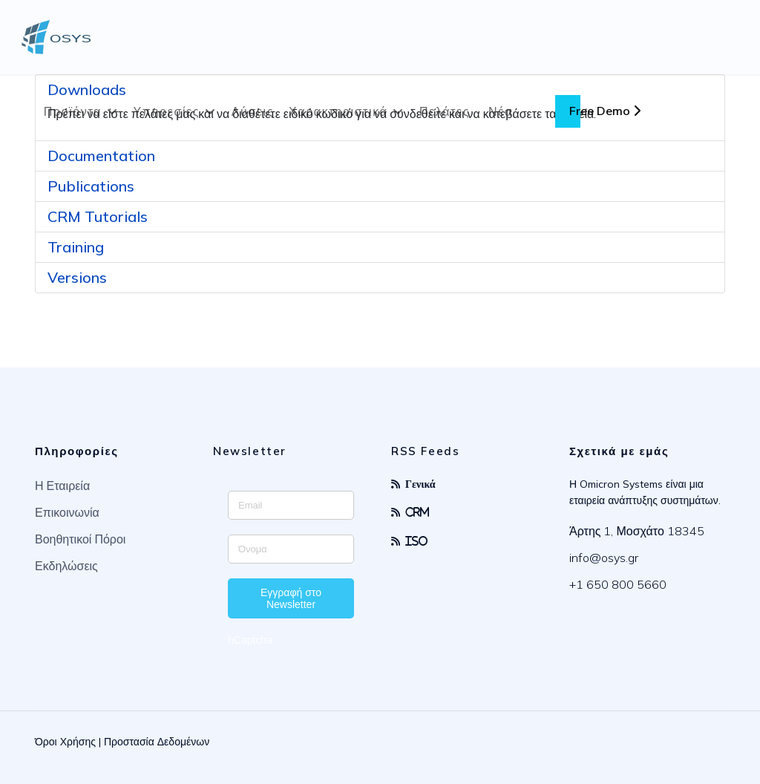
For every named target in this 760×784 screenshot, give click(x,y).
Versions (77, 277)
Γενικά (420, 483)
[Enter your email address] (291, 505)
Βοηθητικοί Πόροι (80, 539)
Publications (91, 186)
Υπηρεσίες (167, 111)
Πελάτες (444, 111)
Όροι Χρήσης (65, 741)
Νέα (500, 111)
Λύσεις (253, 111)
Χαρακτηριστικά (338, 111)
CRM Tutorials (98, 216)
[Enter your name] (291, 549)
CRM (417, 511)
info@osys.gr (603, 557)
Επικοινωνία (67, 512)
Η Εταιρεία (62, 485)
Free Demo (605, 110)
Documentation (101, 155)
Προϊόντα (73, 111)
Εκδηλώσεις (66, 565)
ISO (416, 540)
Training (76, 247)
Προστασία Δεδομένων (156, 741)
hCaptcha (250, 640)
